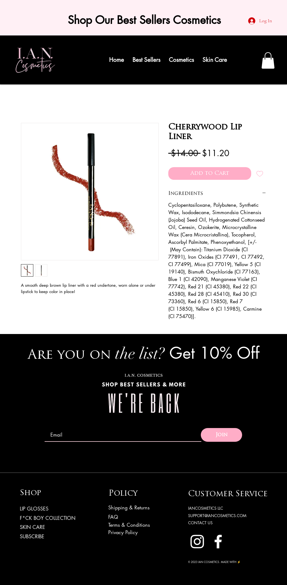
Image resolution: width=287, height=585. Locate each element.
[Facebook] (218, 541)
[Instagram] (197, 541)
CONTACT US (200, 522)
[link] (268, 60)
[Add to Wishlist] (259, 173)
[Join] (221, 435)
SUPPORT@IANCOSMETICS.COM (217, 515)
